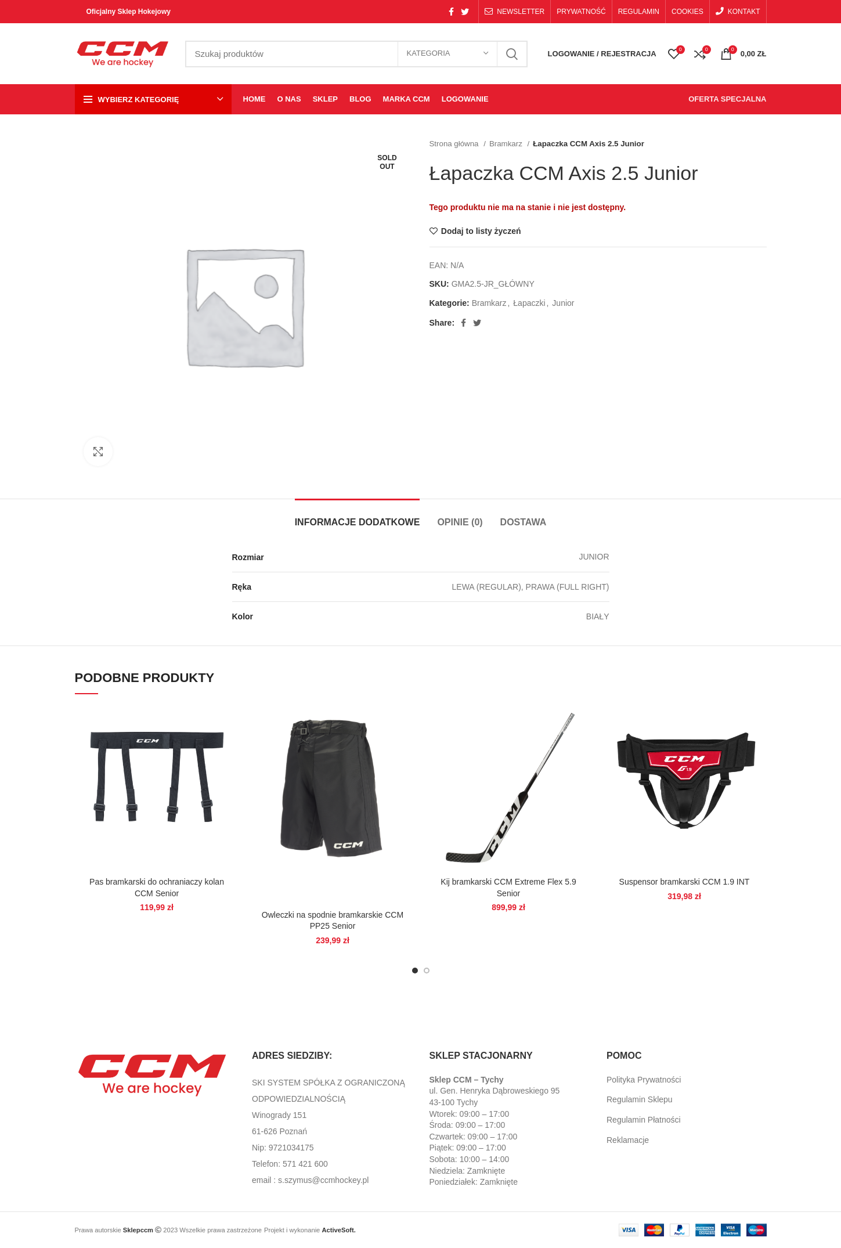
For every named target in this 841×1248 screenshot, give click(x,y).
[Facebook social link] (451, 11)
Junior (563, 303)
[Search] (356, 54)
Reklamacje (628, 1140)
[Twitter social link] (464, 11)
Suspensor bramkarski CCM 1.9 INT (684, 881)
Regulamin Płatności (644, 1119)
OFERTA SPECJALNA (727, 99)
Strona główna (455, 143)
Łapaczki (529, 303)
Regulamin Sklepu (640, 1099)
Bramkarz (507, 143)
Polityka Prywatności (644, 1079)
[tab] (357, 516)
